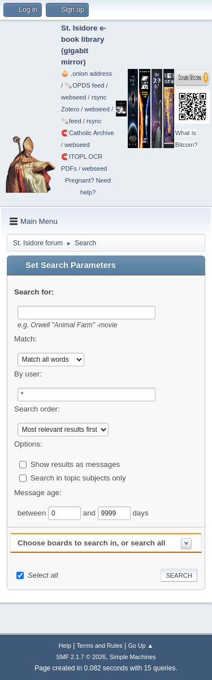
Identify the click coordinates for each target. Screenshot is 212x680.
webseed (73, 97)
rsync (99, 97)
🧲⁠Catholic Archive (87, 132)
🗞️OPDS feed (84, 85)
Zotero (70, 109)
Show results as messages (75, 464)
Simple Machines (133, 656)
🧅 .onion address (86, 73)
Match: (25, 339)
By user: (28, 374)
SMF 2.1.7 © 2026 (81, 656)
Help (65, 645)
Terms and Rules (100, 645)
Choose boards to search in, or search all (91, 543)
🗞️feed (71, 121)
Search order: (37, 409)
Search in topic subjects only (78, 477)
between (33, 512)
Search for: (34, 292)
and (90, 512)
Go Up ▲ (140, 645)
